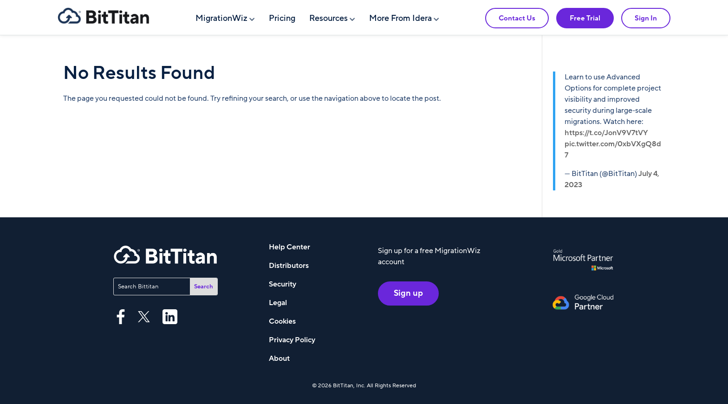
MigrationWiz (221, 18)
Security (282, 284)
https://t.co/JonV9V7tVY (606, 133)
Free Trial (585, 18)
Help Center (289, 247)
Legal (278, 303)
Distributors (289, 265)
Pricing (282, 18)
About (279, 358)
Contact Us (517, 18)
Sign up (408, 293)
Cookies (282, 321)
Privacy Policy (292, 340)
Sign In (646, 18)
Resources (328, 18)
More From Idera (400, 18)
